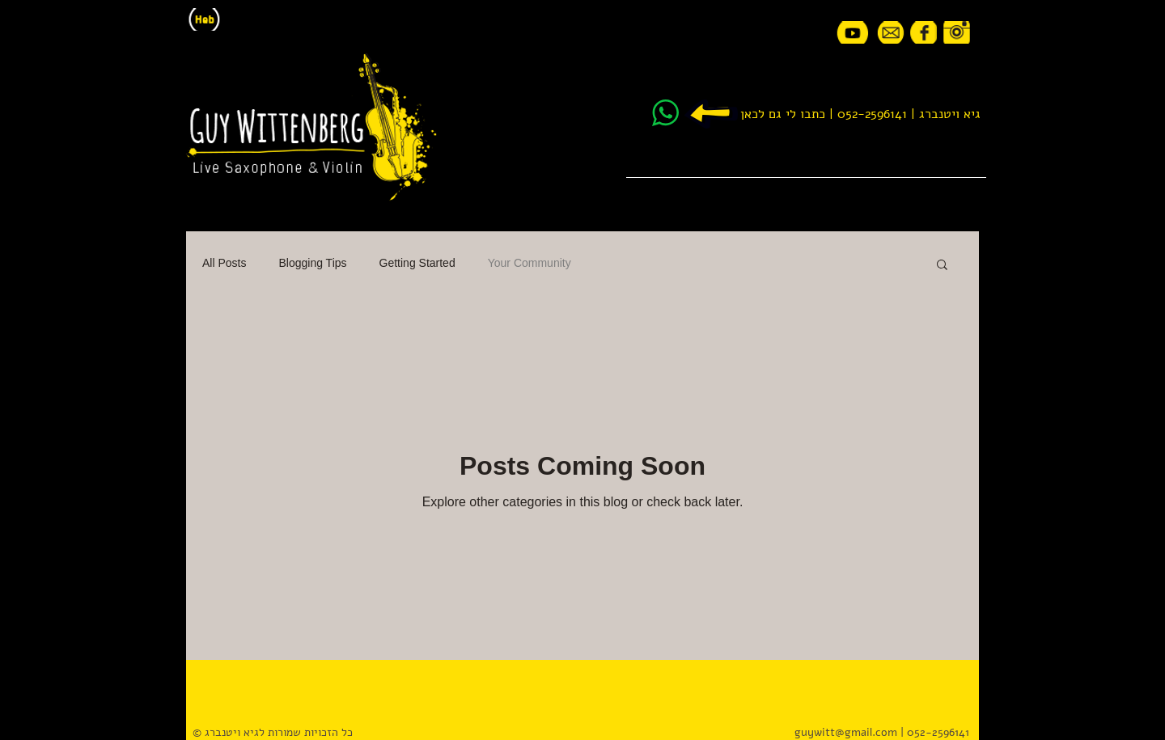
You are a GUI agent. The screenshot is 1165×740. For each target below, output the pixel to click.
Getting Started (417, 262)
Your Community (529, 262)
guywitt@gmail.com (845, 732)
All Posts (224, 262)
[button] (942, 265)
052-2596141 (872, 114)
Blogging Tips (312, 262)
